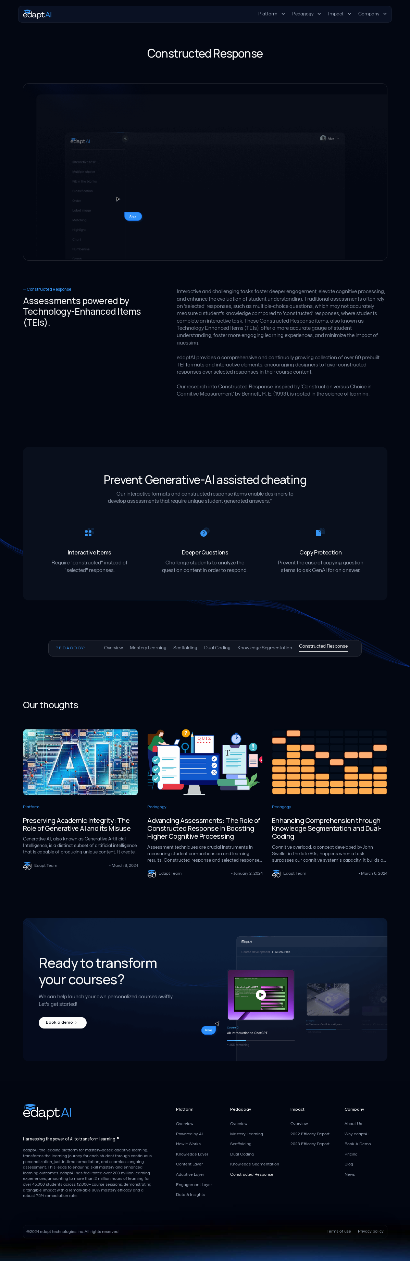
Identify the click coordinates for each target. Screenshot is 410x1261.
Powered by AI (189, 1134)
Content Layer (189, 1164)
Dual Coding (242, 1154)
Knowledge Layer (192, 1154)
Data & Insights (190, 1195)
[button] (271, 14)
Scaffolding (240, 1144)
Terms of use (339, 1231)
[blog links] (80, 802)
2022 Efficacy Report (310, 1134)
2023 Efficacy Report (310, 1144)
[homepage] (37, 14)
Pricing (351, 1154)
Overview (184, 1124)
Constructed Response (251, 1174)
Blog (349, 1164)
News (350, 1174)
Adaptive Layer (190, 1174)
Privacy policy (371, 1231)
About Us (353, 1124)
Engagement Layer (194, 1185)
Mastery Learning (246, 1134)
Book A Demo (358, 1144)
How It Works (188, 1144)
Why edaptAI (357, 1134)
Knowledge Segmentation (254, 1164)
